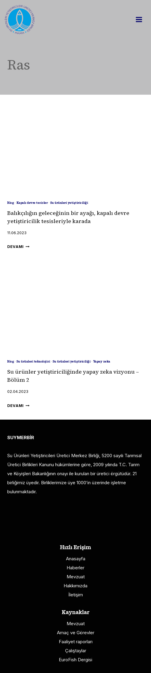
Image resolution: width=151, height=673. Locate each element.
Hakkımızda (75, 586)
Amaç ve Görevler (75, 632)
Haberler (75, 568)
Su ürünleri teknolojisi (33, 361)
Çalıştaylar (75, 650)
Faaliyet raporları (76, 641)
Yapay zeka (101, 361)
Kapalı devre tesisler (32, 203)
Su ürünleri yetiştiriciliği (69, 203)
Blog (10, 203)
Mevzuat (76, 577)
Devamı (18, 246)
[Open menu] (142, 19)
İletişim (75, 595)
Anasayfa (75, 558)
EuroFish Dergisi (75, 659)
